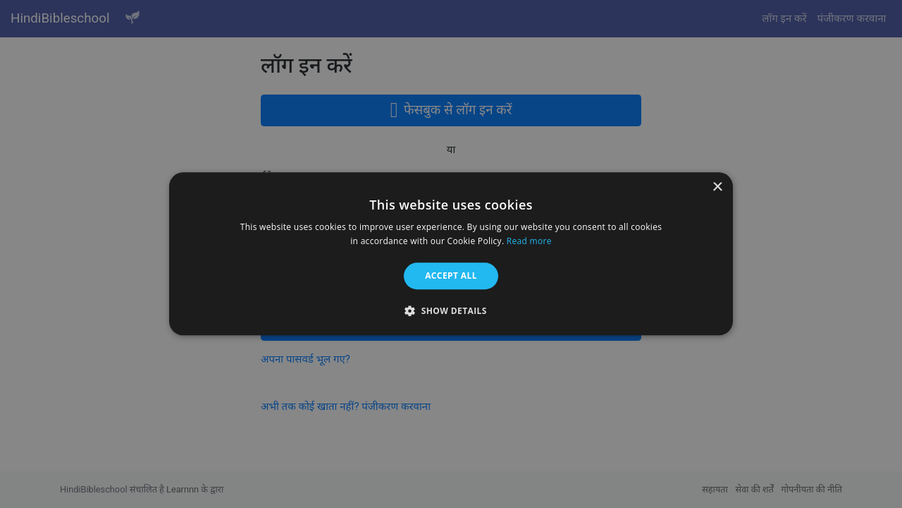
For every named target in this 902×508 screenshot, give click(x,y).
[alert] (451, 254)
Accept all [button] (451, 276)
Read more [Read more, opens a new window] (529, 242)
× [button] (717, 187)
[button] (451, 311)
